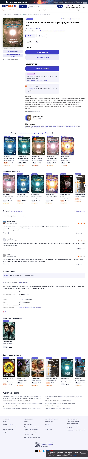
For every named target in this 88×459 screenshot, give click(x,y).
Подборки (46, 10)
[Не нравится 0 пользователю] (9, 234)
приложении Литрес (47, 444)
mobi (34, 308)
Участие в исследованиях (10, 427)
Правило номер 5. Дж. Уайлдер (11, 406)
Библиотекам (28, 424)
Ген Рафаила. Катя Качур (52, 406)
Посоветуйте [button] (31, 88)
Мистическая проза (50, 127)
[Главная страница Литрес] (9, 6)
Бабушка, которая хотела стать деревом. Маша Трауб (60, 404)
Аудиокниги (54, 10)
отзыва (36, 42)
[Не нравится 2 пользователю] (9, 265)
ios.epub (29, 308)
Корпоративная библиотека (32, 437)
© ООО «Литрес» (44, 456)
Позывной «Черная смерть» (8, 379)
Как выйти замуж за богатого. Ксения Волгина (57, 409)
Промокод (16, 10)
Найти (60, 6)
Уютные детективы (41, 128)
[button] (13, 51)
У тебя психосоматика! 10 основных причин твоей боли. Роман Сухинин (22, 404)
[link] (42, 222)
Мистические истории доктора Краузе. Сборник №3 (38, 158)
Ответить (79, 234)
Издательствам (28, 419)
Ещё (78, 10)
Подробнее (31, 92)
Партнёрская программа (31, 429)
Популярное (31, 10)
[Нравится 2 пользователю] (4, 234)
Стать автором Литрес (30, 432)
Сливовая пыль (35, 379)
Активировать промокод (52, 419)
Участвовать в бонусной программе (37, 80)
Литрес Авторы (34, 127)
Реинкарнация (61, 127)
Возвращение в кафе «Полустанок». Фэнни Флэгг (16, 401)
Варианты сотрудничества (31, 427)
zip (41, 308)
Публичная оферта (72, 419)
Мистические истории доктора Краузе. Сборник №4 (53, 158)
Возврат (5, 432)
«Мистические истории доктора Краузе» (52, 31)
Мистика (41, 127)
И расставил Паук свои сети (65, 195)
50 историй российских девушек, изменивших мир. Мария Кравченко (21, 409)
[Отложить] (14, 140)
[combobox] (42, 6)
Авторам (26, 421)
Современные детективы (72, 127)
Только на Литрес (30, 128)
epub (20, 308)
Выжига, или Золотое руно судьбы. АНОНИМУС (58, 401)
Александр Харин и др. (8, 344)
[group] (44, 223)
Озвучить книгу (28, 434)
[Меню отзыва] (84, 234)
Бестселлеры (49, 421)
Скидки (39, 10)
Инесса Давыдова (9, 161)
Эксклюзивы (63, 10)
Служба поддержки (8, 429)
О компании (6, 419)
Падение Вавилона (80, 195)
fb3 (26, 308)
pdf (37, 308)
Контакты (5, 421)
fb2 (23, 308)
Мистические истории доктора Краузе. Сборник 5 (66, 158)
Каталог (22, 6)
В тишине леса (21, 379)
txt (39, 308)
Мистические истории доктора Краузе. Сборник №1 (9, 158)
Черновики (72, 10)
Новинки (23, 10)
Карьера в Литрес (8, 424)
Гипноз (27, 127)
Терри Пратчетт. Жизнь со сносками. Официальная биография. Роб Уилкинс (63, 398)
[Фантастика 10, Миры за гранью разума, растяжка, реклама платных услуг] (44, 2)
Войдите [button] (6, 276)
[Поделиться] (79, 19)
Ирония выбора (7, 342)
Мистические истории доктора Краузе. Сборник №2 (24, 158)
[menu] (14, 217)
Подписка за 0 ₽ (6, 10)
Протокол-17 (79, 379)
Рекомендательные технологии (75, 430)
